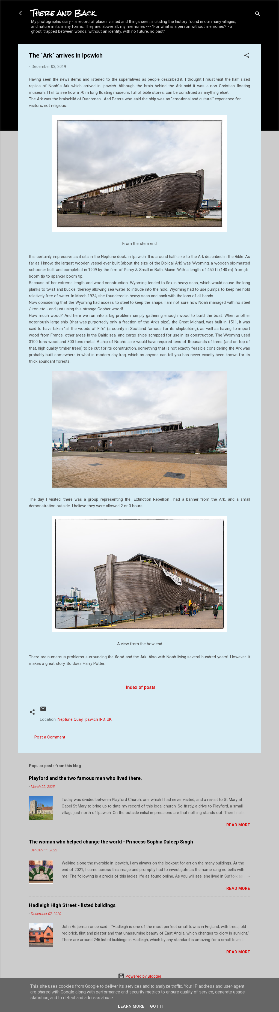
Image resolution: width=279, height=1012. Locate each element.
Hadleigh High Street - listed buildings (72, 905)
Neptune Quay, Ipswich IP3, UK (85, 719)
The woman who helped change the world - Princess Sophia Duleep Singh (111, 842)
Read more (238, 824)
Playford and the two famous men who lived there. (85, 778)
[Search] (257, 15)
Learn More (131, 1006)
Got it (157, 1006)
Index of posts (140, 687)
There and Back (63, 13)
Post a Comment (49, 737)
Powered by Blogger (139, 976)
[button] (247, 56)
